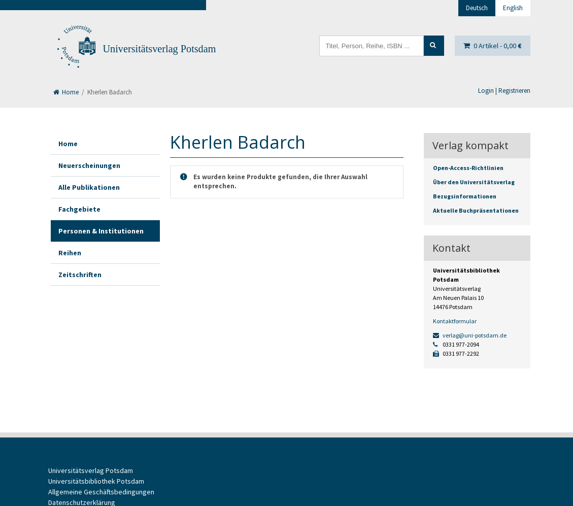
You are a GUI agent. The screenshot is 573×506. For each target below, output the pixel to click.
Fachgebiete (79, 209)
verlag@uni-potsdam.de (470, 335)
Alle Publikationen (89, 187)
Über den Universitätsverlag (474, 182)
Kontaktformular (455, 321)
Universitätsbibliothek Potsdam (96, 481)
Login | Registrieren (504, 90)
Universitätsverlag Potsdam (159, 48)
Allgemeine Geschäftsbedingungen (101, 491)
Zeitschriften (80, 274)
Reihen (69, 252)
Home (66, 92)
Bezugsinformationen (464, 196)
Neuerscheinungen (89, 165)
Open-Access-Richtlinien (468, 168)
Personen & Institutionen (101, 230)
